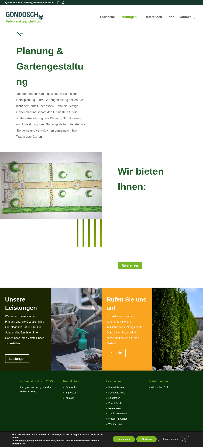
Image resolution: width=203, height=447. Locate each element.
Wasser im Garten (117, 418)
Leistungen (128, 17)
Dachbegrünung (116, 392)
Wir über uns (115, 424)
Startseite (107, 17)
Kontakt (185, 17)
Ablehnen (146, 439)
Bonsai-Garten (116, 387)
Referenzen (153, 17)
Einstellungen (26, 440)
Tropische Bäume (117, 413)
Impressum (71, 392)
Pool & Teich (115, 403)
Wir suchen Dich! (160, 387)
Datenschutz (72, 387)
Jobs (170, 17)
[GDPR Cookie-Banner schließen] (187, 439)
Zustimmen (124, 439)
